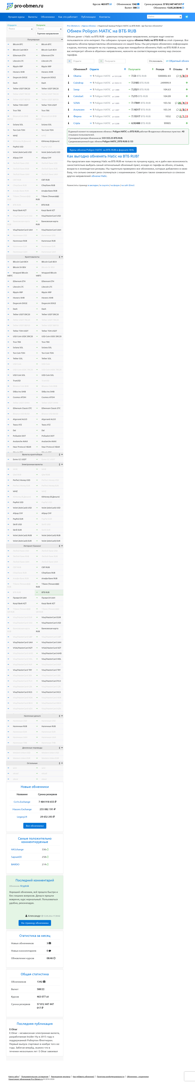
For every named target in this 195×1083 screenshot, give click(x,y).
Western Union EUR (21, 758)
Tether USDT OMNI (21, 403)
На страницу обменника (34, 923)
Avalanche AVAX (20, 441)
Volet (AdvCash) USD (22, 152)
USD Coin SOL (19, 375)
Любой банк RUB (21, 169)
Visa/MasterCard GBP (22, 637)
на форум (115, 185)
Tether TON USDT (20, 105)
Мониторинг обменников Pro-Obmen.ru (26, 1079)
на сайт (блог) (127, 185)
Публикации (88, 16)
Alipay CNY (18, 158)
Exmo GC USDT (19, 459)
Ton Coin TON (19, 130)
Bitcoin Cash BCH (20, 50)
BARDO (15, 864)
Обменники (48, 16)
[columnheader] (69, 69)
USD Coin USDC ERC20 (23, 336)
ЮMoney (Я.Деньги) (22, 141)
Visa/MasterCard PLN (22, 681)
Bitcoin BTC (18, 44)
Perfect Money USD (21, 480)
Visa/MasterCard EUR (22, 617)
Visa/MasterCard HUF (22, 664)
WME (15, 469)
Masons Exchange (22, 809)
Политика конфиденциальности (110, 1077)
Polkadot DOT (19, 436)
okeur (15, 779)
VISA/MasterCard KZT (22, 648)
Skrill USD (17, 524)
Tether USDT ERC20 (21, 88)
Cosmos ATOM (19, 397)
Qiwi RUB (17, 475)
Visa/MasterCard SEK (22, 675)
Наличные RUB (20, 241)
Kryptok (24, 885)
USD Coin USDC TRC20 (23, 370)
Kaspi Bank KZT (20, 210)
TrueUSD (17, 381)
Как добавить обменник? (83, 1077)
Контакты (104, 16)
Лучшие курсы (16, 16)
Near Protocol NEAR (22, 447)
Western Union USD (21, 753)
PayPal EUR (18, 519)
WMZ (15, 135)
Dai (14, 430)
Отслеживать (155, 61)
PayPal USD (18, 147)
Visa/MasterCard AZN (22, 708)
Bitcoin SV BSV (19, 267)
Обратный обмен (179, 61)
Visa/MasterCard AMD (23, 653)
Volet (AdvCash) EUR (22, 541)
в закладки (93, 185)
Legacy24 (22, 816)
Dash (15, 83)
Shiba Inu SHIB (19, 392)
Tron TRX (17, 110)
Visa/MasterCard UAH (23, 230)
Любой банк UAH (21, 174)
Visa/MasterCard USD (22, 216)
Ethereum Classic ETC (22, 408)
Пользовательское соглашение (34, 1077)
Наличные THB (20, 743)
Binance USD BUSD (21, 414)
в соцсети (104, 185)
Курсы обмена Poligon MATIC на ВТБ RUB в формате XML (102, 149)
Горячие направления (48, 33)
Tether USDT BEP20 (21, 99)
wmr (15, 768)
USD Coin (17, 364)
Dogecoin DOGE (20, 77)
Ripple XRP (18, 66)
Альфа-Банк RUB (21, 191)
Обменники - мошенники (138, 1077)
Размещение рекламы (60, 1077)
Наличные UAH (20, 252)
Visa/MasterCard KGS (22, 692)
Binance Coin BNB (20, 386)
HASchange (17, 849)
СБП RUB (17, 180)
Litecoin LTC (18, 61)
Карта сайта (14, 1077)
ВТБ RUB (17, 205)
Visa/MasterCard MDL (23, 659)
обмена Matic (99, 176)
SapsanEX (16, 856)
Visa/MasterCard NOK (23, 697)
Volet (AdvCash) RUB (22, 535)
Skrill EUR (17, 530)
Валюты (32, 16)
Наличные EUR (20, 246)
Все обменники (35, 825)
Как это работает (68, 16)
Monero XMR (19, 72)
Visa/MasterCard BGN (22, 703)
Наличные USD (20, 235)
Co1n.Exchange (22, 801)
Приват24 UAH (20, 598)
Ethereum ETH (19, 55)
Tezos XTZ (17, 425)
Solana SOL (18, 124)
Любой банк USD (21, 163)
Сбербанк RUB (20, 185)
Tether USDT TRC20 (21, 94)
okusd (15, 773)
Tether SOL (18, 358)
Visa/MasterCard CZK (22, 686)
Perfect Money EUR (21, 486)
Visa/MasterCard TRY (22, 670)
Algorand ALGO (20, 419)
